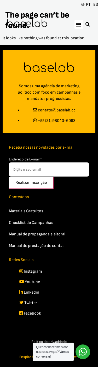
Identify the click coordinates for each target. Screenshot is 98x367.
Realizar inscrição (31, 182)
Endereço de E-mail (25, 159)
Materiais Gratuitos (26, 211)
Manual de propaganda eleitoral (37, 234)
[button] (78, 24)
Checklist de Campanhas (31, 222)
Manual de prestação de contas (36, 245)
